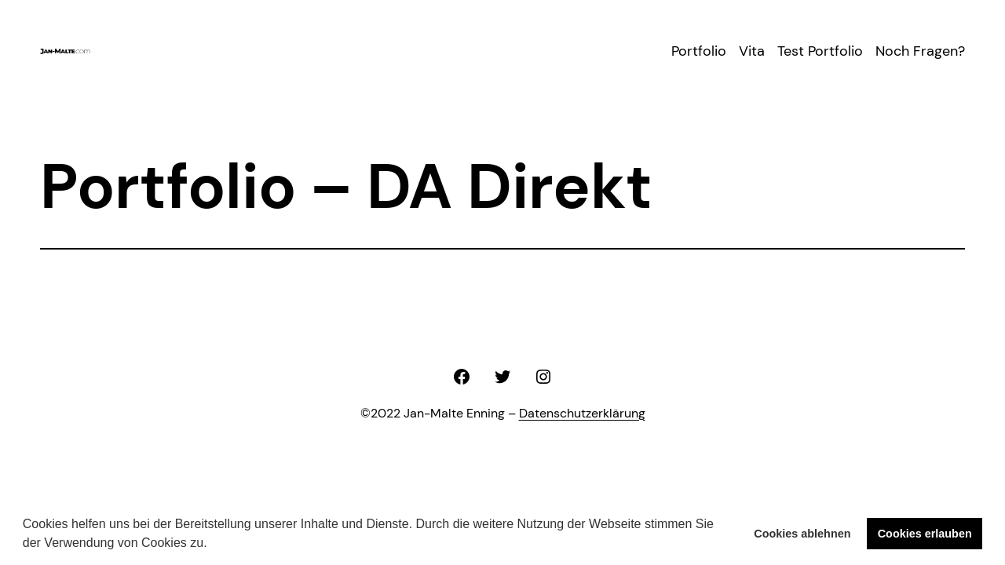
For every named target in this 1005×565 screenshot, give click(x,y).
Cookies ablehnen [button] (802, 533)
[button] (212, 544)
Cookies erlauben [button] (925, 533)
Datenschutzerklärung (582, 413)
